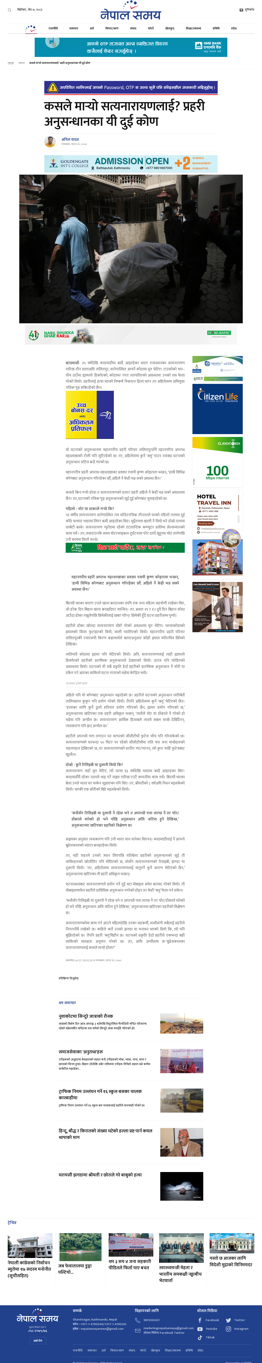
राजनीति (53, 28)
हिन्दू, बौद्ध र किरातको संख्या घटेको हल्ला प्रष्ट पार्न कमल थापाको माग (105, 1134)
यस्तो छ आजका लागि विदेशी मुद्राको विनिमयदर (231, 1262)
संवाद (133, 28)
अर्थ (92, 28)
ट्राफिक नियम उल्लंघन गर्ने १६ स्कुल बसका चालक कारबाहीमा (100, 1095)
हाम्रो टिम (38, 1341)
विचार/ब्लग (111, 28)
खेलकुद (169, 28)
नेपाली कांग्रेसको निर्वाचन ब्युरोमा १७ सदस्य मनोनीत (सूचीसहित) (29, 1269)
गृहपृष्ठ (11, 63)
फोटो (151, 28)
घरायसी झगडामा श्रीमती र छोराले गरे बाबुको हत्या (101, 1175)
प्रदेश (234, 28)
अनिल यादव (70, 139)
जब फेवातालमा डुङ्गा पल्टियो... (75, 1269)
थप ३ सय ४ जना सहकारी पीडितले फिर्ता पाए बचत (130, 1265)
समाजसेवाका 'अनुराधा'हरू (81, 1052)
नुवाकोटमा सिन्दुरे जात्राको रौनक (86, 1016)
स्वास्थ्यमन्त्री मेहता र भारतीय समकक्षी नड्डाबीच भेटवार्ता (180, 1274)
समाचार (73, 28)
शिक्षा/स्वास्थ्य (193, 28)
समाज (21, 63)
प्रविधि (216, 28)
